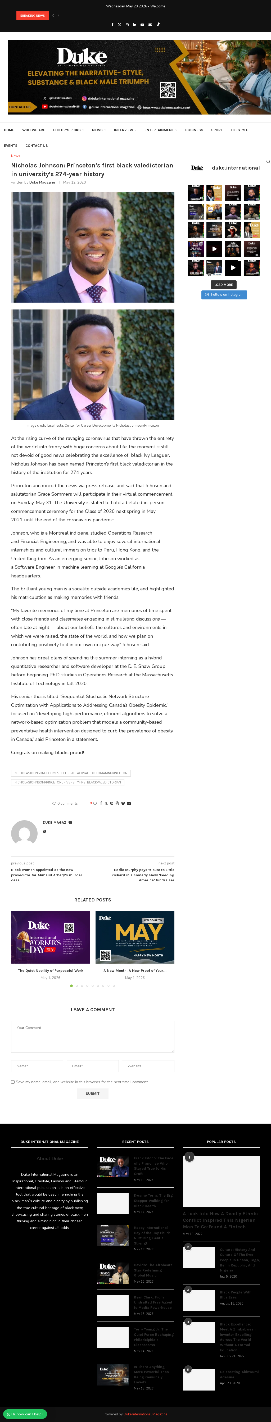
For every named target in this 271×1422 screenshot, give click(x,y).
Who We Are (33, 130)
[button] (53, 15)
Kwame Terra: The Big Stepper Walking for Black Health (153, 1200)
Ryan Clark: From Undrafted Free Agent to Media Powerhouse (153, 1302)
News (97, 130)
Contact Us (36, 145)
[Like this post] (95, 803)
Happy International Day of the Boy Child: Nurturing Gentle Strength (152, 1235)
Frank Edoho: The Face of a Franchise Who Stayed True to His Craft (153, 1166)
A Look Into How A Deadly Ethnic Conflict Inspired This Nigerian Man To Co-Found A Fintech (220, 1220)
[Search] (268, 161)
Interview (123, 130)
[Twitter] (119, 24)
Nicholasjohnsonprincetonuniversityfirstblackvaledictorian (68, 783)
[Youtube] (142, 24)
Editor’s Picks (67, 130)
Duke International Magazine (145, 1414)
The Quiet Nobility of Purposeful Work (50, 970)
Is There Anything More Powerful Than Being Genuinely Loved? (151, 1375)
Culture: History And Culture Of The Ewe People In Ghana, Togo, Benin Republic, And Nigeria (240, 1260)
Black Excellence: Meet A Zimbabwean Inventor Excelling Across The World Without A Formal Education (238, 1337)
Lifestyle (239, 130)
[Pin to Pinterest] (111, 803)
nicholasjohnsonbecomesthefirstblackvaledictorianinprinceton (71, 773)
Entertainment (159, 130)
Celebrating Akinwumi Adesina (239, 1374)
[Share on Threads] (117, 803)
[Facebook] (112, 24)
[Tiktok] (158, 24)
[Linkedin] (134, 24)
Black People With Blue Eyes (235, 1295)
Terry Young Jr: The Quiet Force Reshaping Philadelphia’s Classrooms (154, 1337)
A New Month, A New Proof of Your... (134, 970)
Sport (217, 130)
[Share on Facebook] (101, 803)
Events (10, 145)
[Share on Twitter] (106, 803)
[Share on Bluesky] (123, 803)
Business (194, 130)
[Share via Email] (129, 803)
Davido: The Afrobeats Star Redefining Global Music (153, 1270)
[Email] (150, 24)
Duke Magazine (42, 182)
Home (9, 130)
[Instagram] (127, 24)
